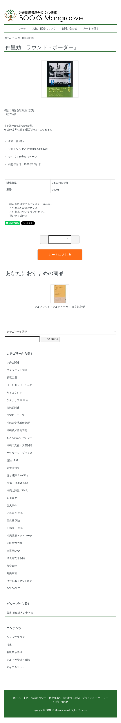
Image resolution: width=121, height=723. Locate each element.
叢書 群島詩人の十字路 (20, 612)
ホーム (22, 28)
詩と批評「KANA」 (18, 475)
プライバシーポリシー (95, 697)
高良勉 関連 (13, 520)
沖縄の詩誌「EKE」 (18, 490)
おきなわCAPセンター (19, 437)
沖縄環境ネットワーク (19, 535)
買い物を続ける (18, 215)
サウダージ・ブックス (19, 452)
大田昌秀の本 (14, 543)
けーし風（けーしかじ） (21, 385)
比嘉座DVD (13, 550)
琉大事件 (12, 505)
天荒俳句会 (13, 467)
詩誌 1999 (12, 460)
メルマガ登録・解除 (18, 659)
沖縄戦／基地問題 (17, 430)
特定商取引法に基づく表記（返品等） (31, 204)
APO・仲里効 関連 (24, 38)
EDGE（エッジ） (17, 415)
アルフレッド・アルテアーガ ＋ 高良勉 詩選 (60, 306)
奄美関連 (12, 573)
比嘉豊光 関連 (15, 513)
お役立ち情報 (14, 652)
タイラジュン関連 (17, 370)
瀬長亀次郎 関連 (16, 558)
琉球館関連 (13, 407)
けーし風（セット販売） (21, 580)
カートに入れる (59, 254)
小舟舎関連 (13, 362)
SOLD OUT (13, 588)
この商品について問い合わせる (27, 211)
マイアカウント (16, 667)
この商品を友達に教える (23, 207)
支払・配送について (44, 28)
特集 (9, 644)
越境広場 (12, 377)
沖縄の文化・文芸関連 (19, 445)
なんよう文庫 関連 (17, 400)
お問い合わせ (69, 28)
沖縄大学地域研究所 (18, 422)
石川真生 (12, 498)
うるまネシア (14, 392)
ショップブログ (16, 637)
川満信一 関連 (15, 528)
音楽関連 (12, 565)
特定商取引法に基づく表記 (64, 697)
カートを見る (91, 28)
